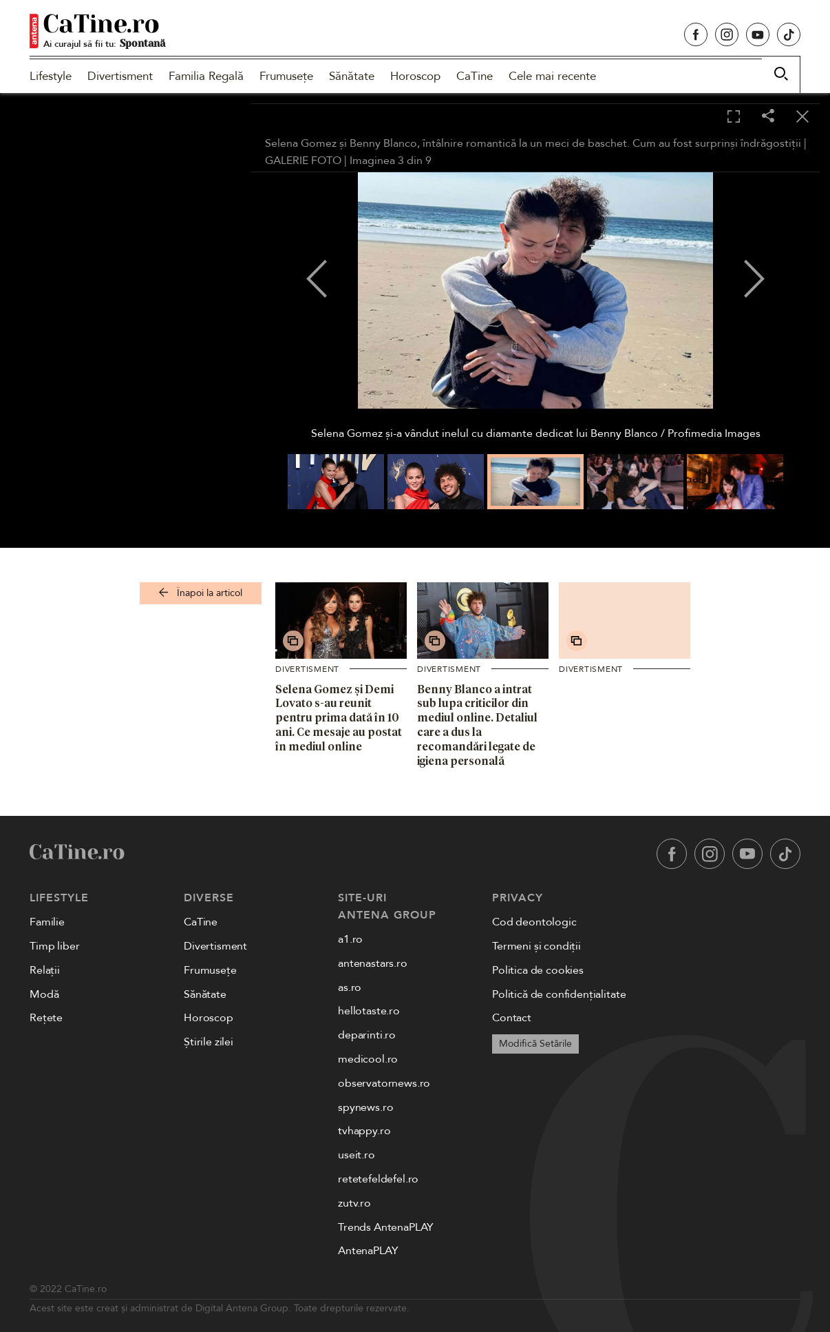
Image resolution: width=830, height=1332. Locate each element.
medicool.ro (368, 1059)
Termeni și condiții (536, 946)
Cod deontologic (534, 922)
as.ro (349, 987)
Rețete (46, 1017)
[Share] (768, 117)
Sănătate (351, 76)
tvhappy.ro (364, 1130)
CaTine (474, 76)
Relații (45, 970)
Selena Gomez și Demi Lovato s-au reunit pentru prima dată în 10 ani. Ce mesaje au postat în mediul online (338, 717)
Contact (511, 1017)
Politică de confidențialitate (559, 994)
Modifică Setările (535, 1043)
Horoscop (415, 76)
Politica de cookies (538, 970)
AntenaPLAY (368, 1250)
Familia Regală (206, 76)
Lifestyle (51, 76)
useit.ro (356, 1154)
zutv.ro (354, 1203)
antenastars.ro (372, 963)
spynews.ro (365, 1107)
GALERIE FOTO (303, 160)
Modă (44, 994)
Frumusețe (286, 76)
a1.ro (350, 939)
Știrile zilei (208, 1041)
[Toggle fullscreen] (733, 117)
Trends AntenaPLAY (386, 1227)
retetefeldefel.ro (378, 1179)
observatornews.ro (384, 1083)
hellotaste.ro (369, 1010)
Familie (47, 922)
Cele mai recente (552, 76)
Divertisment (120, 76)
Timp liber (54, 946)
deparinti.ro (367, 1035)
